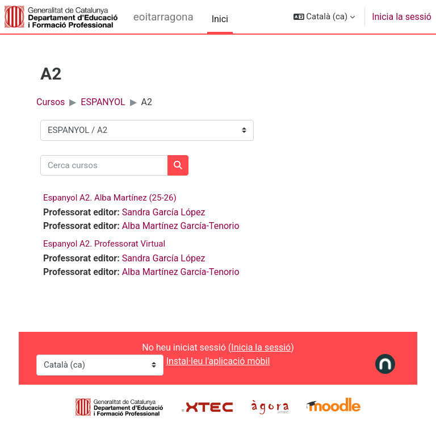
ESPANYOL (103, 102)
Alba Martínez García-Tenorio (181, 225)
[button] (324, 17)
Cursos (50, 102)
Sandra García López (164, 212)
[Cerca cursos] (104, 165)
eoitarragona (163, 17)
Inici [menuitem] (220, 19)
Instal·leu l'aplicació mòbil (218, 361)
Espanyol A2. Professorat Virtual (104, 244)
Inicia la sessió (401, 16)
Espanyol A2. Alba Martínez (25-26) (110, 198)
